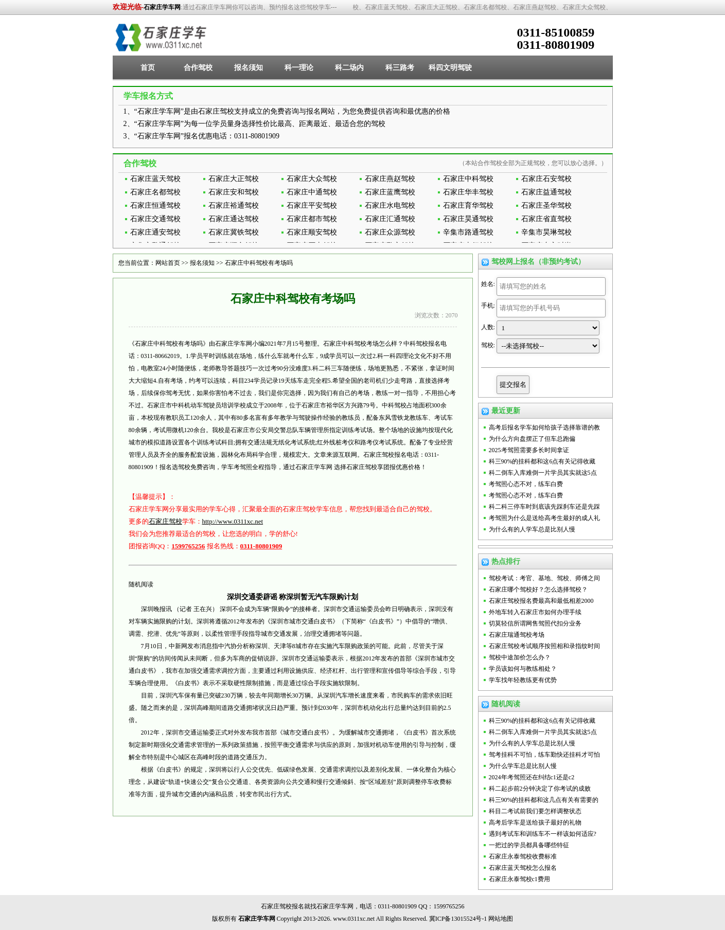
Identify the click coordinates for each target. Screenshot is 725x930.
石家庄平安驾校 (312, 205)
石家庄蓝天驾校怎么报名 (523, 867)
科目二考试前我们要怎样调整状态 (535, 811)
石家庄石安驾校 (546, 179)
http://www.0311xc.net (232, 521)
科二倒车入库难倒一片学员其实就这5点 (543, 472)
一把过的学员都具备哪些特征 (529, 845)
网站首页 (167, 262)
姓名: (488, 284)
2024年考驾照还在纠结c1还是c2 (532, 777)
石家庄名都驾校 (155, 192)
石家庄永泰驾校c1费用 (519, 879)
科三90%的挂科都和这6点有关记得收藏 (542, 461)
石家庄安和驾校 (233, 192)
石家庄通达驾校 (233, 219)
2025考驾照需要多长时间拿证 (529, 450)
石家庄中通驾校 (312, 192)
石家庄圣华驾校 (546, 205)
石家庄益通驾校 (546, 192)
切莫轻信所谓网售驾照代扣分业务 (535, 623)
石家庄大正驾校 (233, 179)
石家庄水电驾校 (390, 205)
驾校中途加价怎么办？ (520, 657)
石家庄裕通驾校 (233, 205)
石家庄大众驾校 (312, 179)
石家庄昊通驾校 (468, 219)
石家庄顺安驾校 (312, 232)
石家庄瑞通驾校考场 (516, 634)
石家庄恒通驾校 (155, 205)
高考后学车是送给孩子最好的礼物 (535, 822)
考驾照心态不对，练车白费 (526, 484)
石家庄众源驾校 (390, 232)
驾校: (488, 345)
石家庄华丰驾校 (468, 192)
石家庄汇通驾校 (390, 219)
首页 (147, 67)
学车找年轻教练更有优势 (523, 680)
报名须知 (248, 67)
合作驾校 (198, 67)
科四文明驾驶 (450, 67)
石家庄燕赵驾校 (390, 179)
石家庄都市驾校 (312, 219)
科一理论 (299, 67)
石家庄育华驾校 (468, 205)
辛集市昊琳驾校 (546, 232)
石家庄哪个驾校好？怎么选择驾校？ (538, 589)
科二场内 (349, 67)
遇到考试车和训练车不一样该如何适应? (542, 833)
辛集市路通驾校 (468, 232)
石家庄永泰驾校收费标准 (523, 856)
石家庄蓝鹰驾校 (390, 192)
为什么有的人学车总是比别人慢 (532, 529)
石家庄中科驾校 (468, 179)
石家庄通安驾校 (155, 232)
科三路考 (399, 67)
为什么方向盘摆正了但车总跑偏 (532, 438)
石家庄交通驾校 (155, 219)
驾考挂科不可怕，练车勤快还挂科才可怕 (544, 754)
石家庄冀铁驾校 (233, 232)
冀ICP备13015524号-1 (458, 918)
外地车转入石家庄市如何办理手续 (535, 612)
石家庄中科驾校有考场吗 (259, 262)
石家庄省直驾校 (546, 219)
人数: (488, 327)
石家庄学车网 (162, 7)
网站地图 (500, 918)
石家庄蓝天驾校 (155, 179)
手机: (488, 305)
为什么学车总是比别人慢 (523, 766)
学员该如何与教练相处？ (523, 668)
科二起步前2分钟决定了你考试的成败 (540, 788)
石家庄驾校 (165, 521)
